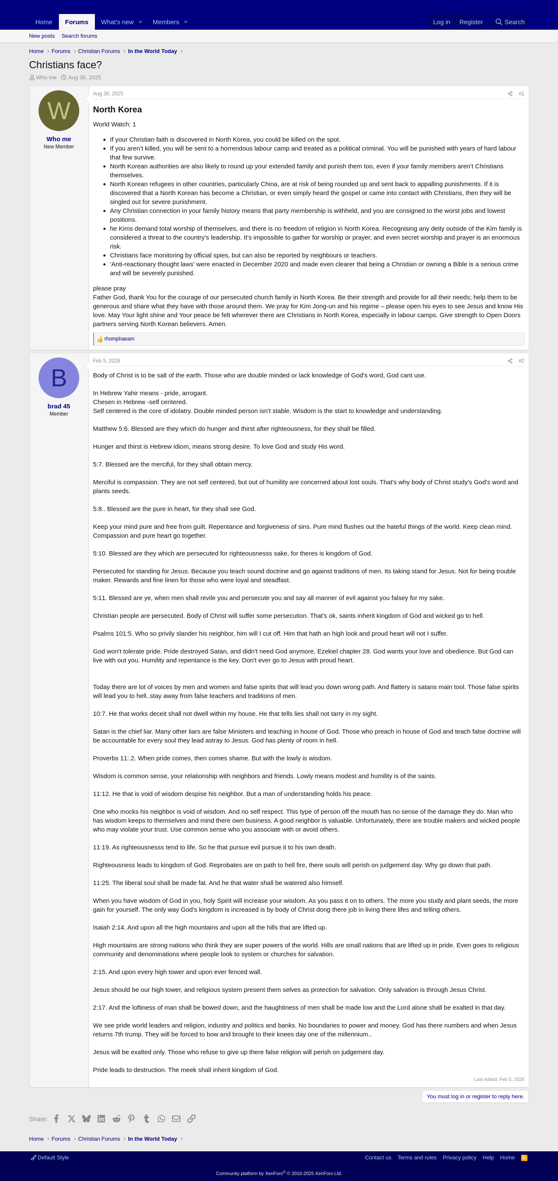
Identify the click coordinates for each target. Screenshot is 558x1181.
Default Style (50, 1157)
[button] (140, 22)
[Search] (510, 22)
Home (44, 21)
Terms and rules (416, 1157)
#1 (521, 94)
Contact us (378, 1157)
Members (166, 21)
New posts (42, 36)
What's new (117, 21)
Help (488, 1157)
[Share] (510, 94)
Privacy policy (459, 1157)
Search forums (79, 36)
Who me (46, 77)
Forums (77, 21)
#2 (521, 361)
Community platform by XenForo (279, 1173)
